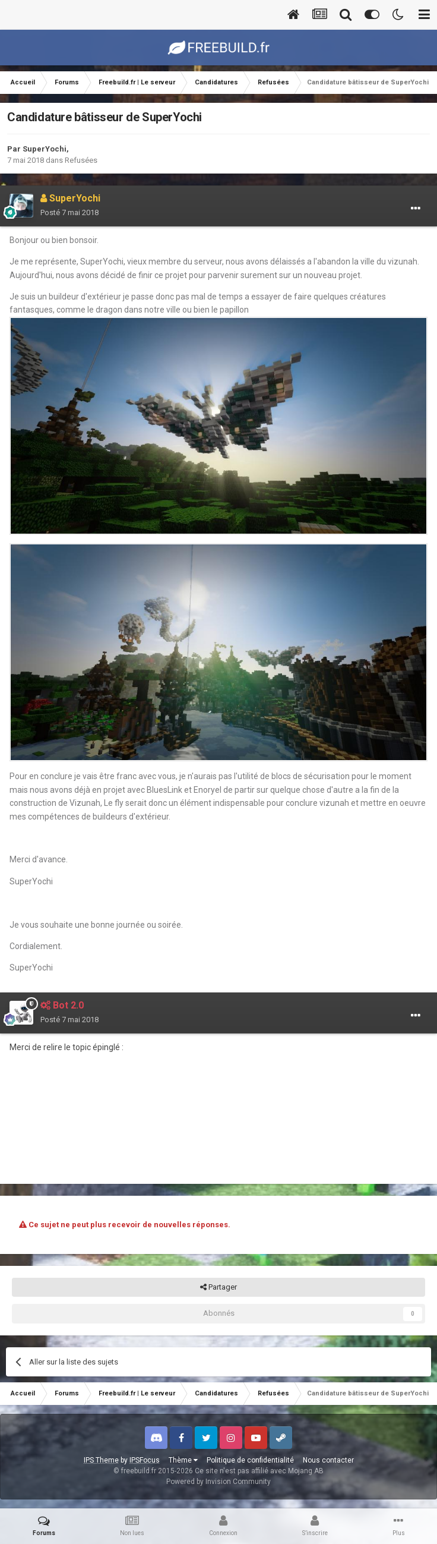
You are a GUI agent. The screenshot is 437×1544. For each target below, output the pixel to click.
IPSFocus (144, 1460)
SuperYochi (44, 148)
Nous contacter (328, 1460)
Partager (218, 1287)
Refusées (81, 160)
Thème (183, 1460)
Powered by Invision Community (218, 1481)
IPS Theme (101, 1460)
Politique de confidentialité (250, 1460)
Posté (69, 212)
